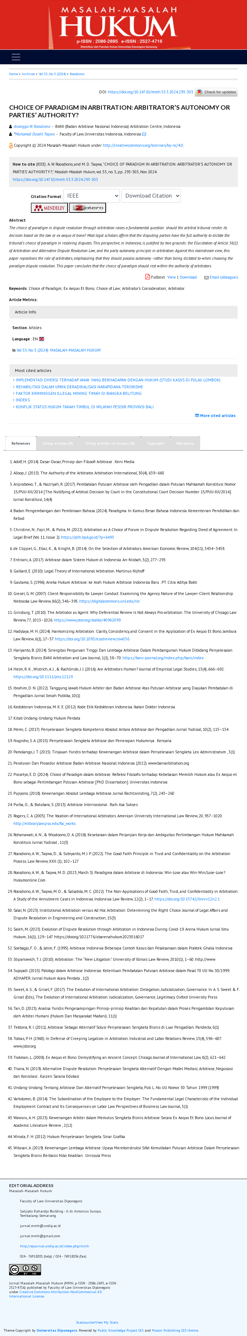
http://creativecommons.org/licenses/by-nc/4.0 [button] (143, 145)
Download (188, 277)
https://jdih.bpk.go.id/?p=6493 (87, 537)
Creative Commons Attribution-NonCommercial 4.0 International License (55, 1294)
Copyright (155, 443)
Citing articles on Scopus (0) (110, 443)
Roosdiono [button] (77, 74)
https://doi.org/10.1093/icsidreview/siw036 (92, 638)
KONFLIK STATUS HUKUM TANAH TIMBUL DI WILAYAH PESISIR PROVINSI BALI (84, 406)
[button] (11, 145)
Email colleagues (224, 277)
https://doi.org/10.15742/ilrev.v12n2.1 (187, 899)
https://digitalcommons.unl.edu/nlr (109, 601)
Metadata (185, 443)
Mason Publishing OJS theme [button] (175, 1330)
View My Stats (106, 1322)
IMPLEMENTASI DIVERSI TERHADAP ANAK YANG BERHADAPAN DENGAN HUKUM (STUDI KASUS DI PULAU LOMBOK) (117, 379)
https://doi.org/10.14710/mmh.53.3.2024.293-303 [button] (55, 179)
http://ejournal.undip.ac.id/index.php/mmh (54, 1246)
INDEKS (22, 399)
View (171, 277)
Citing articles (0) (57, 443)
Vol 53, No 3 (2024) (52, 74)
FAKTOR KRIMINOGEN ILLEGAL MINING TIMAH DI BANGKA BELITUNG (78, 393)
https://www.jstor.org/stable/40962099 (87, 620)
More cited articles (216, 415)
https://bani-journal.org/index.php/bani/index (163, 657)
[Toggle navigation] (16, 57)
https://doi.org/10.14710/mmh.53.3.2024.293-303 (150, 91)
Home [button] (13, 74)
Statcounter (85, 1322)
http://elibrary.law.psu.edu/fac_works (44, 823)
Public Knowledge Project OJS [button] (120, 1330)
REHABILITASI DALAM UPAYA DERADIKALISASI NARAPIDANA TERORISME (79, 386)
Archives (28, 74)
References (21, 443)
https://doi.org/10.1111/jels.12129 (43, 676)
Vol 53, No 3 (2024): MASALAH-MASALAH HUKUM (59, 350)
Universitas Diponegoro (57, 1330)
